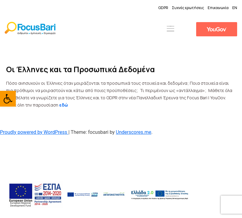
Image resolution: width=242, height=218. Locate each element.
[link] (8, 99)
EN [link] (234, 7)
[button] (171, 29)
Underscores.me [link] (134, 132)
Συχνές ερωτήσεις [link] (188, 7)
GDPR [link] (163, 7)
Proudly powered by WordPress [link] (34, 132)
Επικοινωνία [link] (218, 7)
